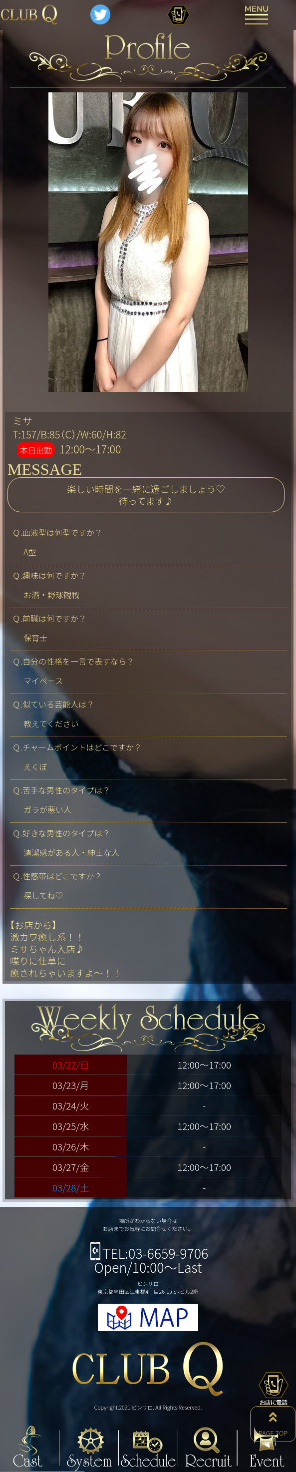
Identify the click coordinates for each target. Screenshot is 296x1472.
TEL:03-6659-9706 (148, 1253)
